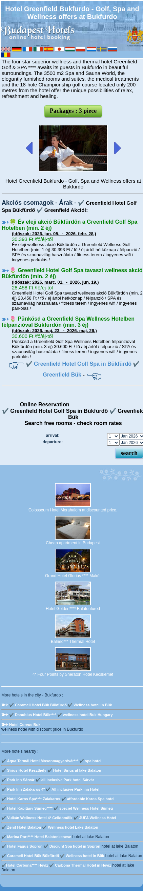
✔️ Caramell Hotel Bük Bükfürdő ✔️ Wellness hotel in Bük (60, 705)
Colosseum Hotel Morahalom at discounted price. (72, 510)
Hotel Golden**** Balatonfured (73, 608)
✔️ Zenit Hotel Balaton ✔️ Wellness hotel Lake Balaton (49, 827)
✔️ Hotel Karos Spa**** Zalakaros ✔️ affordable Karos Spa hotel (58, 799)
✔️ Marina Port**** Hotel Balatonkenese (36, 837)
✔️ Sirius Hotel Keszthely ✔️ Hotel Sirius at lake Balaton (51, 770)
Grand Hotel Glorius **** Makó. (73, 575)
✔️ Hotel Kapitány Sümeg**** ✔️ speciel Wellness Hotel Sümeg (57, 808)
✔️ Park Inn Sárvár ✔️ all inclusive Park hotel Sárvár (47, 780)
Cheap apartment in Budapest (73, 543)
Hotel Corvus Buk (24, 725)
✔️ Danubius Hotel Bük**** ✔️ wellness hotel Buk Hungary (61, 715)
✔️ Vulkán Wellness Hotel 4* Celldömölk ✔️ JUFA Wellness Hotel (58, 818)
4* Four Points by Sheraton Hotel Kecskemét (73, 674)
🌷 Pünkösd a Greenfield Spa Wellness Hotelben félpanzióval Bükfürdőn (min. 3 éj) (68, 322)
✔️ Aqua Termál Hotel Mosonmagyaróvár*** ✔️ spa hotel (51, 761)
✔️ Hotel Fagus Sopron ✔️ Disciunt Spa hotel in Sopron (50, 846)
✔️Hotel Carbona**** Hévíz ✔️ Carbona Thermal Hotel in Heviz (56, 865)
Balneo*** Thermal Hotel (73, 641)
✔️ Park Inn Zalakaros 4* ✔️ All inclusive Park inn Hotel (50, 789)
